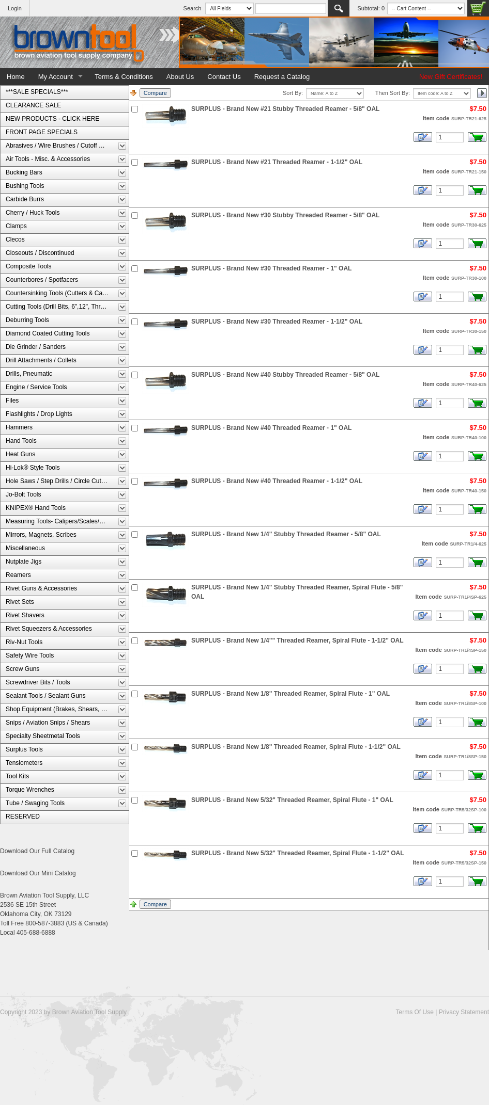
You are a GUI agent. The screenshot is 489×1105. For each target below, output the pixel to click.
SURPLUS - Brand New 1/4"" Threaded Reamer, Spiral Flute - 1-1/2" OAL (297, 640)
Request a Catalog (282, 77)
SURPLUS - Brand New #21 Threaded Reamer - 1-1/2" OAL (276, 162)
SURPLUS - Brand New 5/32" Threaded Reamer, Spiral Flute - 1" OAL (292, 800)
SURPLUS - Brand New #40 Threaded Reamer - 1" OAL (271, 427)
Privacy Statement (464, 1012)
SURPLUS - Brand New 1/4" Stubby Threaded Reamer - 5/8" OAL (286, 534)
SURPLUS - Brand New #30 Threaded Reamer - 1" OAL (271, 268)
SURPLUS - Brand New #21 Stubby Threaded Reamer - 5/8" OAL (285, 109)
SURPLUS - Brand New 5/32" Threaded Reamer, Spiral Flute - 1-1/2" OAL (297, 853)
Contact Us (223, 77)
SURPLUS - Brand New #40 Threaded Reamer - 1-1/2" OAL (276, 481)
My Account (57, 77)
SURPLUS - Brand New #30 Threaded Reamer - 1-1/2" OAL (276, 321)
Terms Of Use (414, 1012)
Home (16, 77)
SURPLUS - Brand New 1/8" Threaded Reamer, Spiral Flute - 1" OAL (290, 693)
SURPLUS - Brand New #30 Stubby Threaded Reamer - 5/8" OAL (285, 215)
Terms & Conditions (124, 77)
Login (15, 8)
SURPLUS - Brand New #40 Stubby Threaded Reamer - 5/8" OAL (285, 374)
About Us (180, 77)
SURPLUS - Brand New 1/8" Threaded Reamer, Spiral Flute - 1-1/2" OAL (296, 746)
